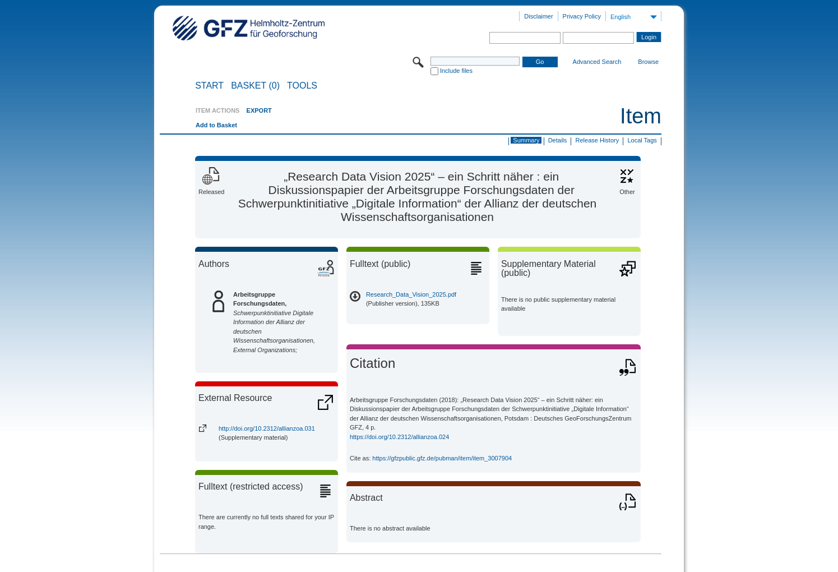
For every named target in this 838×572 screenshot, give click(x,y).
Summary (526, 140)
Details (557, 140)
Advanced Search (597, 61)
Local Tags (641, 140)
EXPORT (259, 110)
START (209, 85)
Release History (597, 140)
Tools (302, 85)
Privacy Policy (582, 16)
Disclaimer (538, 16)
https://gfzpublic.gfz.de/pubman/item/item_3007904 (442, 458)
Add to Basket (216, 125)
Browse (648, 61)
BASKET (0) (255, 85)
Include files (456, 70)
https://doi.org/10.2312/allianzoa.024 (399, 436)
